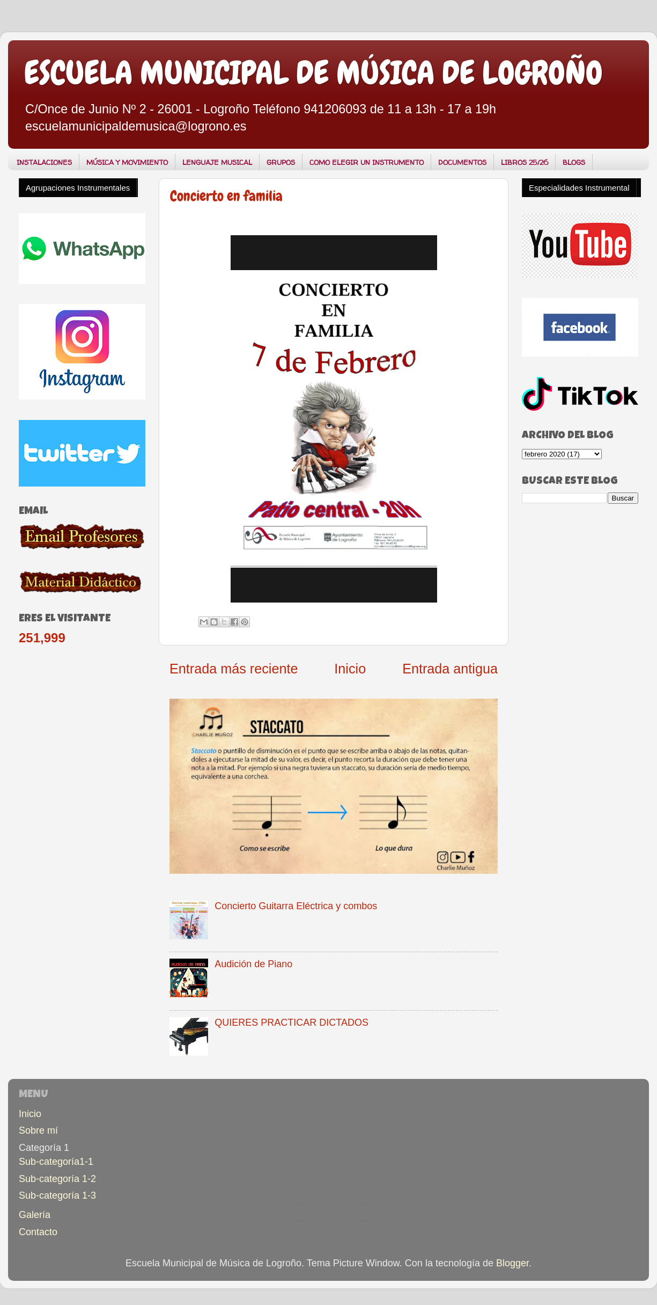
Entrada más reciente (233, 668)
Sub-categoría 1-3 (57, 1195)
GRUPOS (281, 162)
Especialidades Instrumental (579, 187)
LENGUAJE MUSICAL (217, 162)
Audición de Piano (253, 964)
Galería (34, 1214)
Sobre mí (38, 1130)
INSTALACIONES (44, 162)
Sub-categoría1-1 (56, 1161)
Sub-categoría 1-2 (57, 1178)
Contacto (38, 1232)
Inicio (350, 668)
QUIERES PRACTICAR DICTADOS (291, 1022)
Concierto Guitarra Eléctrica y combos (296, 906)
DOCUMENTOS (462, 162)
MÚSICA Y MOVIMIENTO (127, 162)
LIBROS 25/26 (524, 162)
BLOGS (574, 162)
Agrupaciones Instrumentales (78, 187)
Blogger (512, 1263)
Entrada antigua (450, 668)
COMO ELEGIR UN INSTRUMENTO (366, 162)
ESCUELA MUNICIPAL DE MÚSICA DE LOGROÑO (313, 72)
